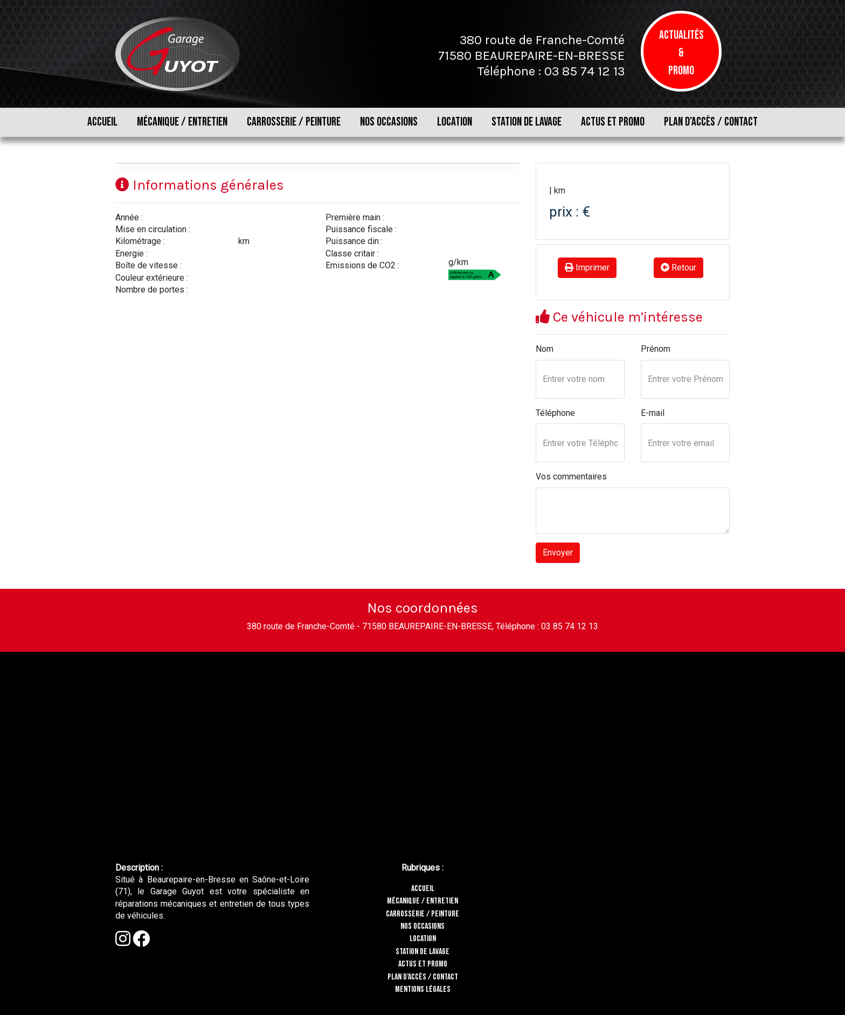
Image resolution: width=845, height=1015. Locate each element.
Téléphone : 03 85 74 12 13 (551, 71)
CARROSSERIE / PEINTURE (294, 122)
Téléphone (555, 413)
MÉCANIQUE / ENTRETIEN (182, 122)
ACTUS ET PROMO (613, 122)
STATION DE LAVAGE (526, 122)
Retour (678, 267)
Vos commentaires (571, 476)
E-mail (652, 413)
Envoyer (558, 552)
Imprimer (587, 267)
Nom (544, 349)
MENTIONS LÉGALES (423, 989)
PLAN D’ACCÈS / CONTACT (711, 122)
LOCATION (454, 122)
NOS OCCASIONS (389, 122)
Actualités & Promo (681, 53)
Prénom (655, 349)
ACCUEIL (102, 122)
